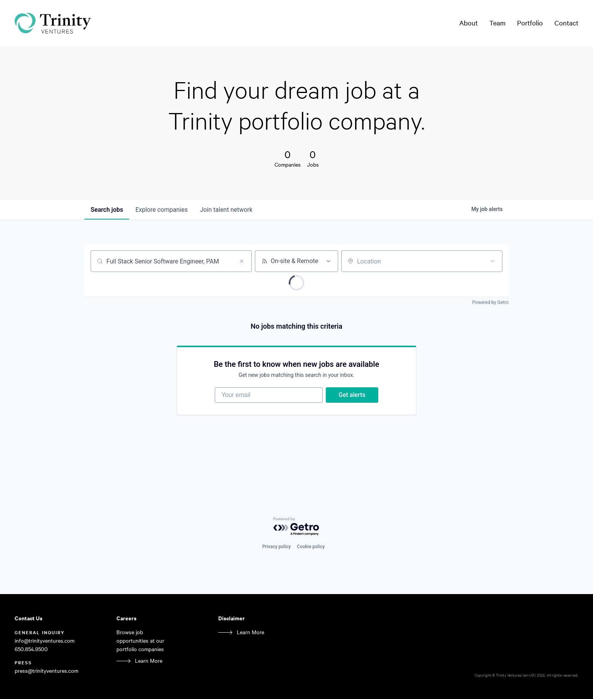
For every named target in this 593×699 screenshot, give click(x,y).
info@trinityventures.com (44, 640)
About (468, 22)
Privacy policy (276, 546)
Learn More (148, 660)
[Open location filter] (492, 261)
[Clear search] (241, 261)
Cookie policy (311, 546)
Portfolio (530, 22)
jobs (107, 209)
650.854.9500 (31, 649)
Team (497, 22)
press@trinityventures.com (46, 670)
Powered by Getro (490, 302)
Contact (566, 22)
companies (161, 209)
